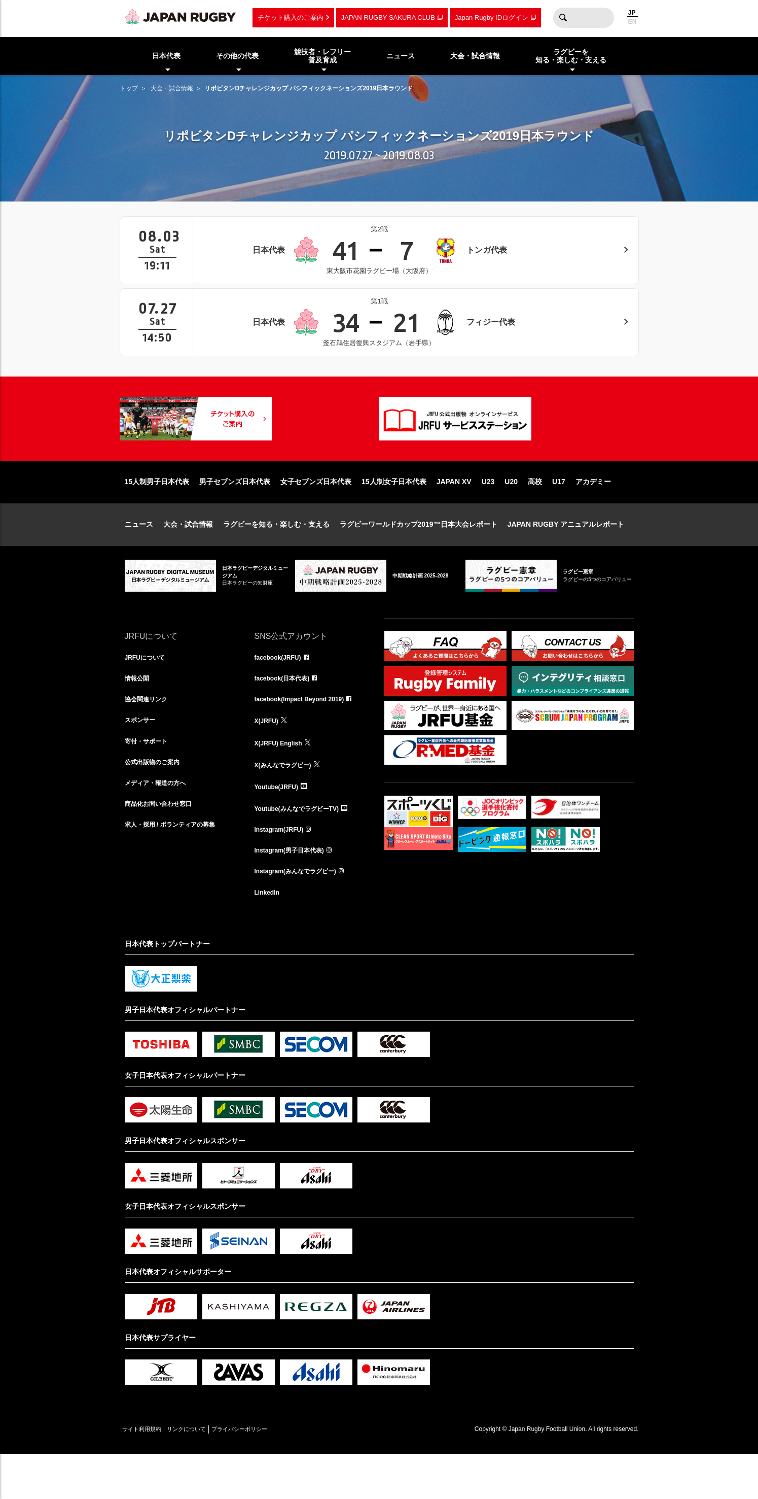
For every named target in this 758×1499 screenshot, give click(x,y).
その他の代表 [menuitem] (237, 56)
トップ (129, 88)
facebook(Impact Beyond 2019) (307, 735)
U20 (511, 514)
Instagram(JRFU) (283, 869)
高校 (535, 514)
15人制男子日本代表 (157, 514)
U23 (488, 514)
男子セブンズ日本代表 (234, 514)
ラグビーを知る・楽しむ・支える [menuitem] (570, 56)
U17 (558, 514)
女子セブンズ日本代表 (315, 514)
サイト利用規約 (148, 1474)
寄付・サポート (149, 780)
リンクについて (207, 1474)
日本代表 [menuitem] (166, 56)
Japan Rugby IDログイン (491, 17)
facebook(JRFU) (282, 691)
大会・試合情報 (172, 88)
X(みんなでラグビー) (288, 802)
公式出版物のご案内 (157, 802)
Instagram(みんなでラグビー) (302, 914)
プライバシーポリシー (274, 1474)
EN (632, 21)
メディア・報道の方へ (160, 825)
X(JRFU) (268, 758)
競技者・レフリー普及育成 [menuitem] (322, 56)
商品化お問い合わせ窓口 (164, 847)
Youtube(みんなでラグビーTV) (304, 847)
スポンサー (142, 758)
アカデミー (593, 514)
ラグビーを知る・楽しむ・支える (276, 557)
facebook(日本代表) (287, 713)
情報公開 (139, 713)
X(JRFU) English (282, 780)
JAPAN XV (454, 514)
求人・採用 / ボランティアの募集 (177, 869)
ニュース (139, 557)
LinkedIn (269, 936)
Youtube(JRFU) (280, 825)
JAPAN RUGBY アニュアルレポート (566, 557)
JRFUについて (148, 691)
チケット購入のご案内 (290, 17)
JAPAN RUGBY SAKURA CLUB (388, 17)
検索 (563, 18)
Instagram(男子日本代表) (295, 892)
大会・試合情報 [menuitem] (475, 56)
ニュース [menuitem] (400, 56)
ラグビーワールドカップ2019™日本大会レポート (418, 557)
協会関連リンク (149, 735)
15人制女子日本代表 (394, 514)
